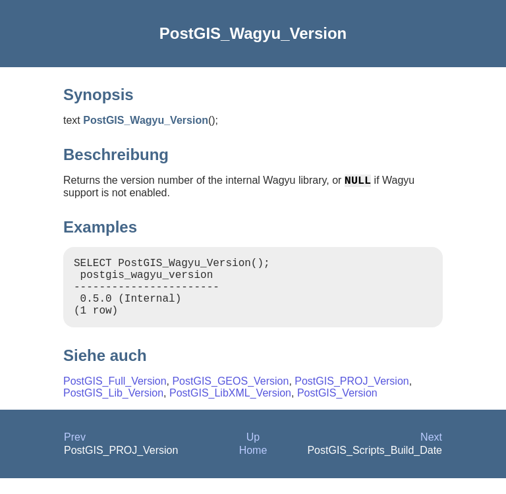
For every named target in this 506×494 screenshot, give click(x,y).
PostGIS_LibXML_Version (230, 408)
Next (431, 452)
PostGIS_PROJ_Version (351, 396)
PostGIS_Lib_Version (113, 408)
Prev (75, 452)
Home (253, 466)
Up (253, 452)
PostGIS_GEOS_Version (230, 396)
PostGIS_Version (337, 408)
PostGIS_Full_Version (115, 396)
